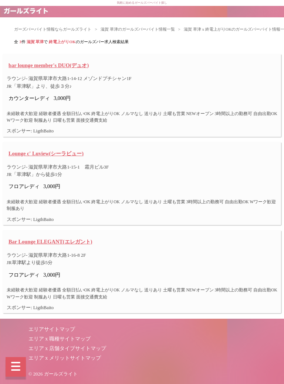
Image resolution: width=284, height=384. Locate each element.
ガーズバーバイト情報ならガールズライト (52, 29)
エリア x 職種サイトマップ (59, 339)
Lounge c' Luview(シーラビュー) (46, 153)
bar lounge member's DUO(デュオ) (49, 65)
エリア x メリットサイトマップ (64, 358)
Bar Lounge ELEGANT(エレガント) (50, 242)
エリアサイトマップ (51, 329)
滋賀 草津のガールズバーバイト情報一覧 (138, 29)
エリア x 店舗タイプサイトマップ (67, 348)
